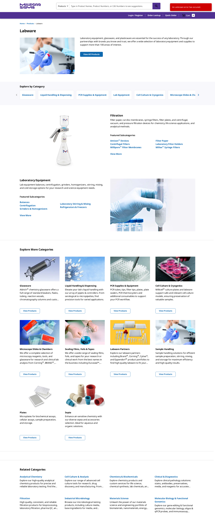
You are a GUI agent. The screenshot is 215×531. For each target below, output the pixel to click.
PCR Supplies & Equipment (92, 94)
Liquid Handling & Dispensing (56, 94)
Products (30, 23)
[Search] (156, 6)
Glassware (27, 94)
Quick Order (170, 15)
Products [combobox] (62, 6)
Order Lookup (154, 15)
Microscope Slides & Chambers (186, 94)
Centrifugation (28, 205)
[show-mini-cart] (188, 15)
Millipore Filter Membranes (125, 147)
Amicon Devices (119, 140)
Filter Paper (162, 140)
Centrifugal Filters (120, 144)
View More (116, 153)
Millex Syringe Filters (168, 147)
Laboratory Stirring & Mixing (75, 203)
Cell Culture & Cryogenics (149, 94)
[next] (198, 95)
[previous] (17, 95)
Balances (24, 202)
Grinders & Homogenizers (33, 208)
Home (22, 23)
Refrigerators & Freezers (73, 207)
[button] (135, 15)
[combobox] (108, 6)
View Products (29, 310)
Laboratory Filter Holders (169, 144)
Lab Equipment (121, 94)
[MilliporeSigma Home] (30, 6)
